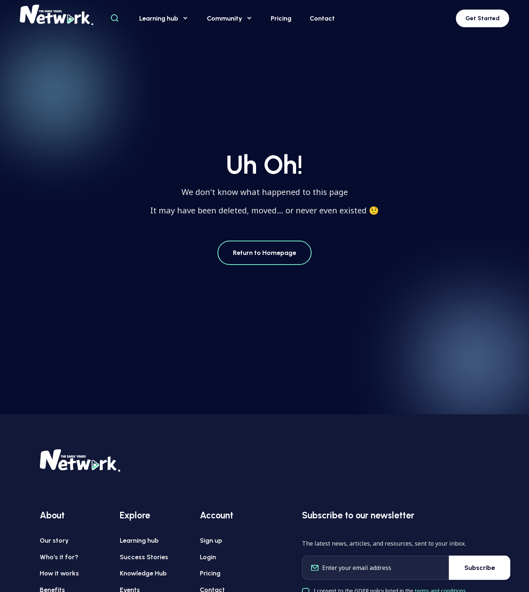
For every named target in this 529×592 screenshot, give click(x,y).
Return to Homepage (264, 253)
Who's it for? (59, 557)
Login (208, 557)
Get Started (482, 18)
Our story (54, 540)
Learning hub (163, 18)
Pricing (281, 18)
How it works (59, 573)
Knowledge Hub (143, 573)
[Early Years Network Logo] (56, 15)
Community (229, 18)
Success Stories (144, 557)
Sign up (211, 540)
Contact (322, 18)
